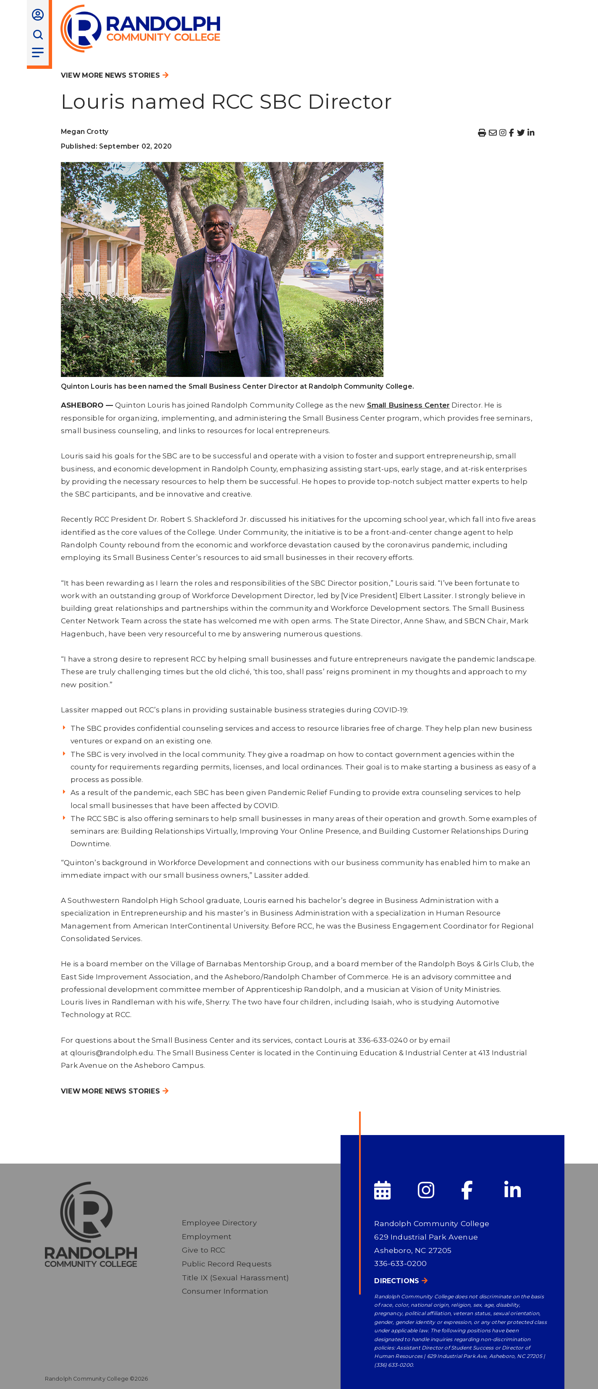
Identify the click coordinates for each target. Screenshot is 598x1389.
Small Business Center (408, 405)
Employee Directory (219, 1222)
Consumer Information (225, 1291)
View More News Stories (110, 75)
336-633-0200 (400, 1263)
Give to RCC (204, 1249)
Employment (207, 1236)
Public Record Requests (227, 1263)
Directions (396, 1281)
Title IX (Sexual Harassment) (235, 1277)
